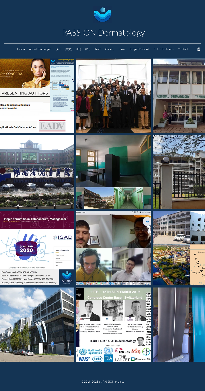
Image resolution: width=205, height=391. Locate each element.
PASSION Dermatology (103, 32)
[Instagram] (199, 49)
